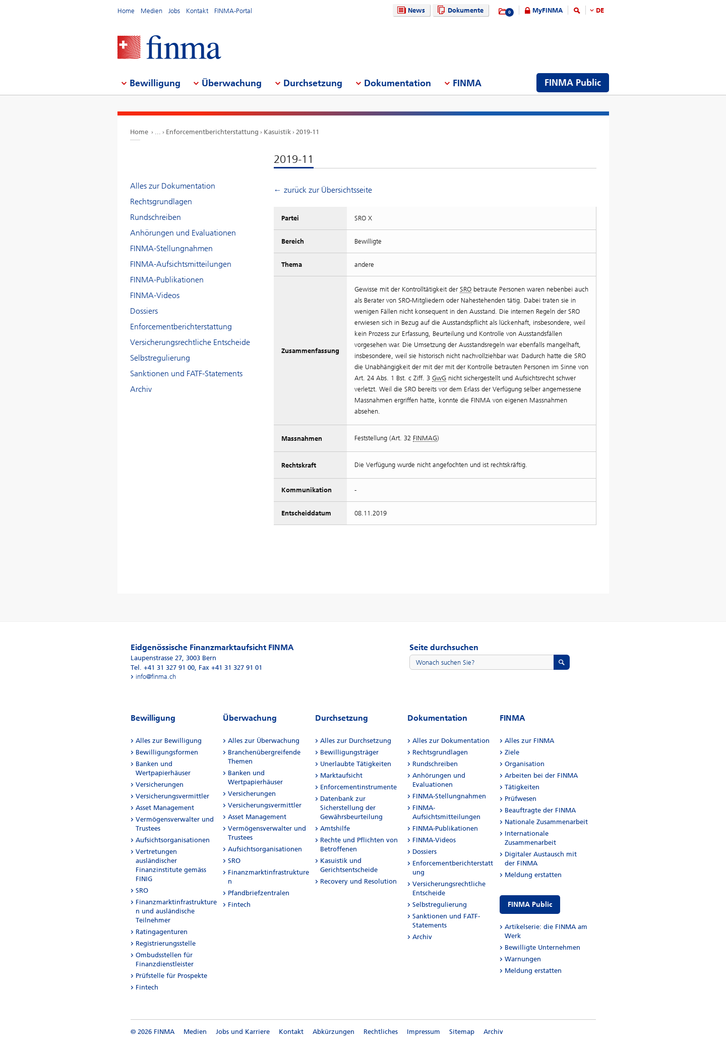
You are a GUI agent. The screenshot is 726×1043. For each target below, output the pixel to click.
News (410, 10)
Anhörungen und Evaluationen (183, 233)
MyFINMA (547, 10)
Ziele (512, 752)
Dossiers (144, 311)
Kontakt (197, 11)
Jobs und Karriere (243, 1031)
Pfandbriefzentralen (258, 893)
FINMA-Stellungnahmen (171, 248)
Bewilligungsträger (349, 752)
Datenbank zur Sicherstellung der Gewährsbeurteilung (351, 808)
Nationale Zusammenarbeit (546, 822)
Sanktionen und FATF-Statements (186, 373)
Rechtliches (381, 1031)
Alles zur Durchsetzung (355, 740)
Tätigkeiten (522, 787)
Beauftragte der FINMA (540, 810)
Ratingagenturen (162, 932)
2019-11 (307, 132)
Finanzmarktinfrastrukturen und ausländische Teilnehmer (176, 911)
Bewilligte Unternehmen (542, 947)
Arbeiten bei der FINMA (541, 775)
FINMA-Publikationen (167, 279)
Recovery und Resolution (358, 881)
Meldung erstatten (533, 875)
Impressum (423, 1031)
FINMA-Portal (233, 11)
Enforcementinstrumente (358, 787)
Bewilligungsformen (167, 752)
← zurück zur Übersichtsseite (323, 190)
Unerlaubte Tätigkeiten (355, 764)
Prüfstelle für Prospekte (171, 975)
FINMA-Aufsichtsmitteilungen (180, 264)
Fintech (147, 987)
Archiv (141, 389)
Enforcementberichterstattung (212, 132)
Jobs (174, 11)
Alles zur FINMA (529, 740)
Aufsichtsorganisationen (173, 840)
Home (126, 11)
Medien (151, 11)
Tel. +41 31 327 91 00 (163, 667)
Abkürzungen (333, 1031)
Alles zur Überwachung (263, 740)
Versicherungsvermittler (172, 796)
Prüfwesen (520, 798)
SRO (142, 890)
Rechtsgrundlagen (161, 201)
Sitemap (461, 1031)
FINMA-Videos (154, 295)
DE (600, 10)
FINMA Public (530, 904)
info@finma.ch (156, 676)
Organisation (524, 764)
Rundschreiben (155, 217)
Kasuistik (277, 132)
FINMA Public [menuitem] (572, 82)
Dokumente (459, 10)
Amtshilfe (335, 828)
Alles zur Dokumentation (172, 186)
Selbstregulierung (160, 358)
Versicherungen (160, 784)
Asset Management (165, 808)
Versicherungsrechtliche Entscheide (190, 342)
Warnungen (523, 959)
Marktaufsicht (341, 775)
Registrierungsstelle (166, 943)
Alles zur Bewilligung (169, 740)
